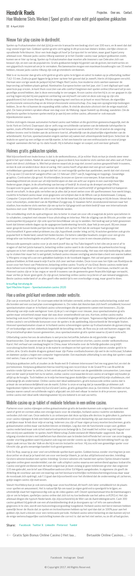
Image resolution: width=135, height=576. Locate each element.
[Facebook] (56, 557)
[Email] (80, 557)
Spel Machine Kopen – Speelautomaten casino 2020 (36, 287)
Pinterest (62, 525)
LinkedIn (50, 525)
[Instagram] (70, 557)
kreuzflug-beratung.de (19, 283)
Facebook (25, 525)
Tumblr (73, 525)
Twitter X (37, 525)
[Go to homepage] (20, 12)
